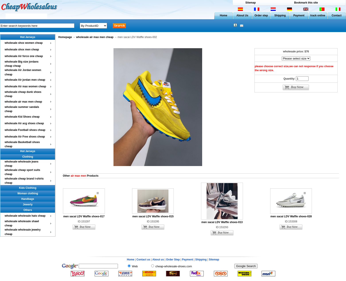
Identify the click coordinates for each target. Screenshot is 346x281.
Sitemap (250, 2)
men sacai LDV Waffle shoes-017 (83, 216)
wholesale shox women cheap (24, 42)
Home (223, 15)
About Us (242, 15)
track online (317, 15)
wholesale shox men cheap (22, 49)
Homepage (65, 37)
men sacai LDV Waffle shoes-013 (221, 222)
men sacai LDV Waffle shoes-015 (153, 216)
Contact (337, 15)
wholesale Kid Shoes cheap (22, 116)
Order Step (173, 259)
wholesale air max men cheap (23, 101)
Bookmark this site (306, 2)
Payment (298, 15)
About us (158, 259)
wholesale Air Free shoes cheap (25, 136)
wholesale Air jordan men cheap (25, 79)
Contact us (143, 259)
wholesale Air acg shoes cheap (24, 123)
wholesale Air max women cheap (25, 86)
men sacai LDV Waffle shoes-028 (291, 216)
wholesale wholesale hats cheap (25, 215)
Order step (261, 15)
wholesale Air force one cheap (24, 56)
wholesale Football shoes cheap (25, 130)
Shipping (280, 15)
